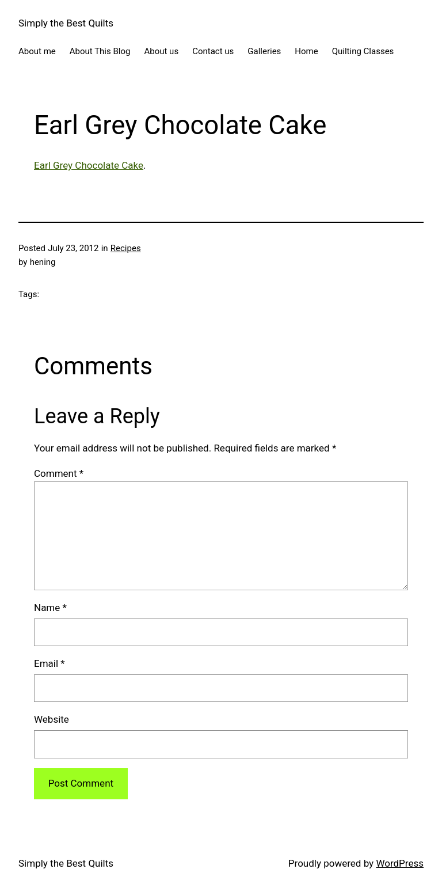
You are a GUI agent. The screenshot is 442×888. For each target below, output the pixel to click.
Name (50, 607)
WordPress (400, 863)
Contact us (213, 51)
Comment (58, 473)
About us (161, 51)
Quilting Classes (363, 51)
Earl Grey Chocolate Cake (88, 165)
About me (37, 51)
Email (49, 663)
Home (306, 51)
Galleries (264, 51)
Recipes (125, 248)
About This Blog (100, 51)
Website (51, 719)
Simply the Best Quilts (65, 23)
